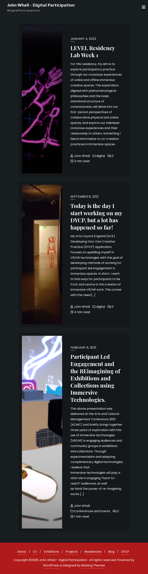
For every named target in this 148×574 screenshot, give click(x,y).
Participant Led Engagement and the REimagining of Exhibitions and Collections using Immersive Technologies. (95, 378)
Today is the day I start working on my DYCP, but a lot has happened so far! (96, 216)
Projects (72, 551)
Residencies (92, 551)
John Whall (80, 156)
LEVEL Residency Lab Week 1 (92, 51)
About (21, 551)
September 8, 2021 (84, 196)
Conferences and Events (90, 511)
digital (99, 156)
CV (35, 551)
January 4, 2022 (83, 39)
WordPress (51, 565)
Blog (111, 551)
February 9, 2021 (83, 347)
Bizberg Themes (93, 565)
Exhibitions (51, 551)
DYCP (125, 551)
